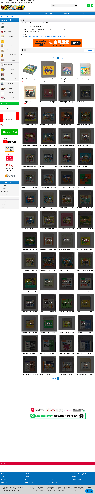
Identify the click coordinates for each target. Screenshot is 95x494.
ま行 (45, 36)
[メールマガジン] (88, 5)
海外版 (54, 36)
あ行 (22, 36)
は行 (41, 36)
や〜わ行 (49, 36)
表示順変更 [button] (89, 50)
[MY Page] (92, 5)
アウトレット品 (61, 36)
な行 (37, 36)
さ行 (30, 36)
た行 (34, 36)
